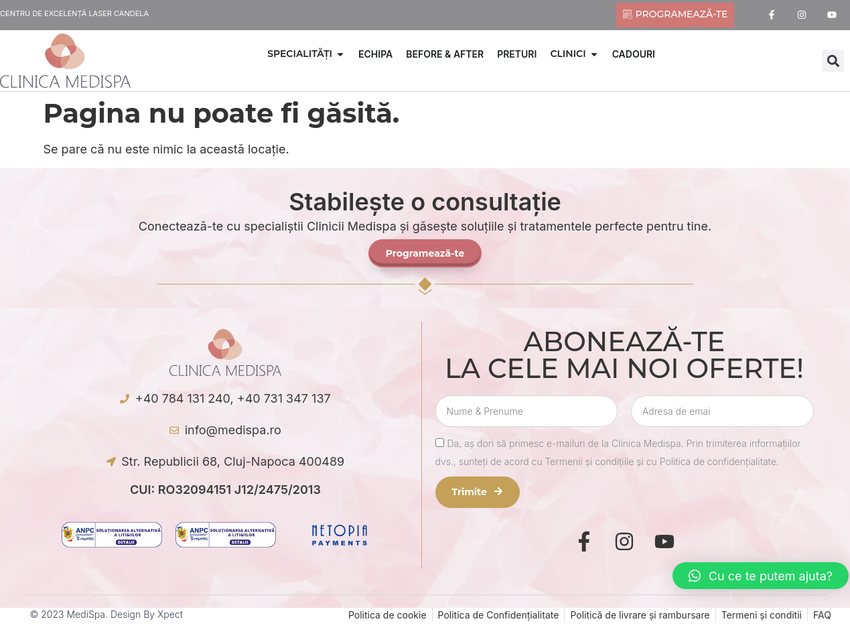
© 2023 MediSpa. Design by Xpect (106, 614)
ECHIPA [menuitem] (375, 54)
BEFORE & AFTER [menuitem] (445, 54)
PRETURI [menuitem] (517, 54)
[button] (340, 54)
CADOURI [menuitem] (633, 54)
